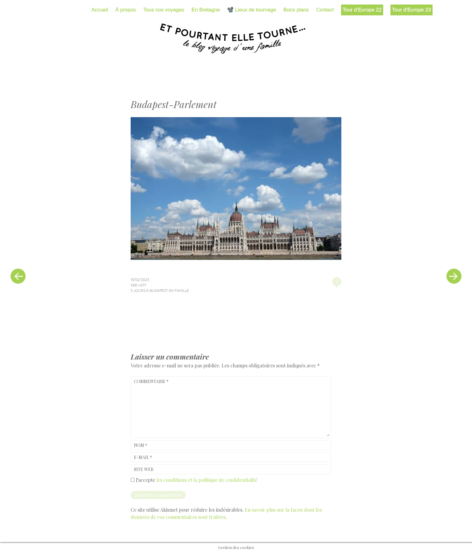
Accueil (100, 10)
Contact (325, 10)
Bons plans (296, 10)
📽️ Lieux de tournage (251, 10)
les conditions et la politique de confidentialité (206, 480)
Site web (144, 469)
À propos (125, 10)
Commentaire (151, 381)
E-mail (143, 457)
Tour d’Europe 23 (411, 10)
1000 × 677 (138, 285)
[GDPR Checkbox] (133, 480)
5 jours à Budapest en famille (160, 290)
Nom (140, 445)
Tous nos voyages (163, 10)
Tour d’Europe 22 (362, 10)
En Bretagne (205, 10)
